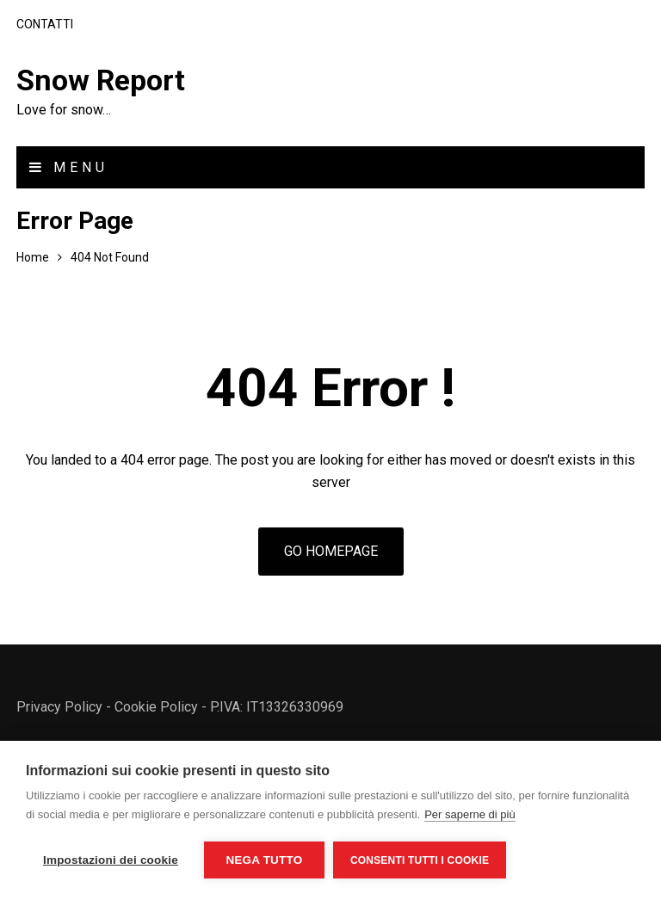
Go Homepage (331, 551)
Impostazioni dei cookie (110, 860)
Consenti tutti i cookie (419, 860)
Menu (68, 167)
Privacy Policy (59, 707)
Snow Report (100, 80)
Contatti (44, 24)
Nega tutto (263, 860)
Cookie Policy (156, 707)
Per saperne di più (470, 814)
